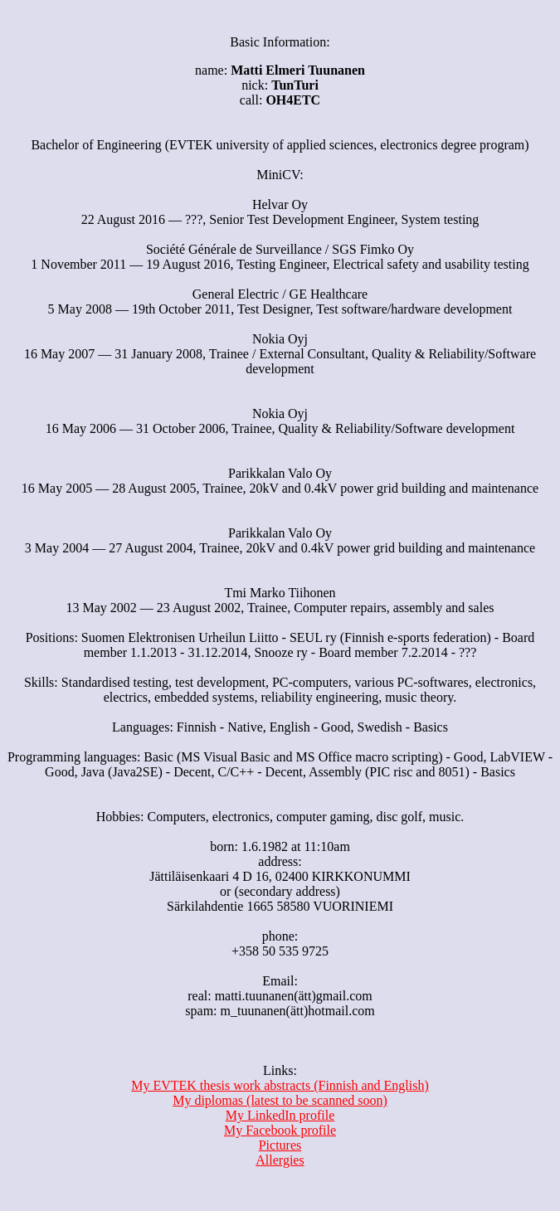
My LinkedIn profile (280, 1115)
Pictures (280, 1145)
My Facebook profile (280, 1130)
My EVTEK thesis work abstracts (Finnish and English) (280, 1085)
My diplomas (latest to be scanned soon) (280, 1100)
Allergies (280, 1160)
